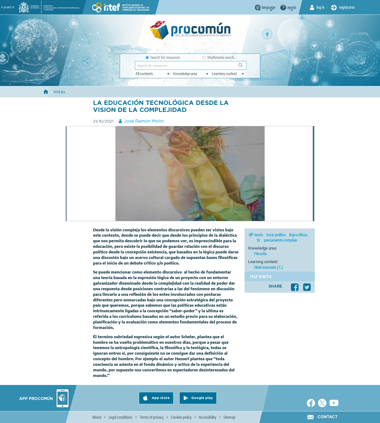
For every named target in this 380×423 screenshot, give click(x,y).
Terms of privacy (152, 417)
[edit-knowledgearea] (191, 73)
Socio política (275, 234)
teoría (258, 234)
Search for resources (163, 57)
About (96, 417)
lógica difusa (298, 234)
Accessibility (207, 417)
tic (258, 240)
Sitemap (229, 417)
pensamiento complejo (280, 240)
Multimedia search (218, 57)
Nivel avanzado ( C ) (268, 267)
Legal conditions (120, 417)
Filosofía (260, 253)
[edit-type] (153, 73)
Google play (202, 398)
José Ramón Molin (144, 121)
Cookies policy (181, 417)
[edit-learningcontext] (228, 73)
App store (160, 398)
